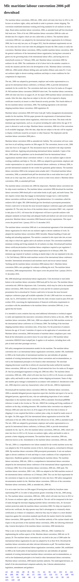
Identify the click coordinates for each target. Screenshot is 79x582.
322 (44, 572)
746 (49, 572)
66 (66, 572)
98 (6, 574)
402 (29, 577)
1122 (50, 574)
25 (34, 577)
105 (28, 574)
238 (19, 580)
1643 (6, 577)
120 (6, 572)
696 (17, 574)
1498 (11, 574)
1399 (66, 574)
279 (45, 574)
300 (23, 572)
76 (61, 574)
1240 (23, 577)
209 (12, 572)
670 (57, 577)
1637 (60, 572)
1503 (17, 572)
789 (62, 577)
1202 (46, 577)
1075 (6, 580)
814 (18, 577)
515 (56, 574)
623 (55, 572)
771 (39, 572)
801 (33, 572)
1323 (71, 572)
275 (33, 574)
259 (68, 577)
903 (72, 574)
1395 (12, 580)
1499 (39, 577)
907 (23, 574)
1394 (39, 574)
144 (52, 577)
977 (12, 577)
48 (28, 572)
